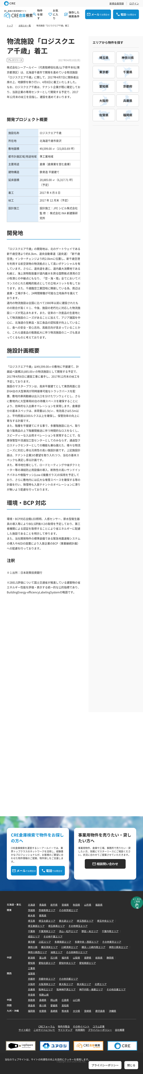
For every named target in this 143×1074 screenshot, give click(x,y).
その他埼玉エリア (78, 926)
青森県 (42, 904)
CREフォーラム (46, 1026)
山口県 (76, 1000)
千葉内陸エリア (110, 931)
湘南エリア (56, 952)
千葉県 (31, 931)
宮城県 (65, 904)
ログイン (134, 3)
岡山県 (54, 1000)
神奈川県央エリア (118, 947)
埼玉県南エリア (56, 926)
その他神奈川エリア (77, 952)
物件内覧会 (64, 1026)
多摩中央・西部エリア (87, 941)
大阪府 (31, 984)
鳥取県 (31, 1000)
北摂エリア (101, 984)
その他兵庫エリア (116, 989)
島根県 (42, 1000)
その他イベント (81, 1026)
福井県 (65, 957)
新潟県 (31, 957)
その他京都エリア (68, 978)
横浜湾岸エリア (49, 947)
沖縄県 (112, 1011)
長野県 (87, 957)
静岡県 (110, 957)
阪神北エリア (46, 989)
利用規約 (80, 1029)
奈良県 (31, 994)
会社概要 (119, 1029)
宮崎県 (87, 1011)
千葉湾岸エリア (47, 931)
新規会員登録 (116, 3)
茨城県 (31, 910)
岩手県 (54, 904)
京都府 (31, 978)
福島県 (98, 904)
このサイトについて (44, 1029)
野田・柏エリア (90, 931)
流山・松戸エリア (68, 931)
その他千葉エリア (52, 936)
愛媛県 (54, 1005)
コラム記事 (99, 1026)
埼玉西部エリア (85, 920)
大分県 (76, 1011)
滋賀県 (31, 973)
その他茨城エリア (68, 910)
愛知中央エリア (67, 963)
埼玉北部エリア (47, 920)
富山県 (42, 957)
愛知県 (31, 963)
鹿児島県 (100, 1011)
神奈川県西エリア (37, 952)
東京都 (31, 941)
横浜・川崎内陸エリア (93, 947)
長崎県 (54, 1011)
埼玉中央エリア (105, 920)
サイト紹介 (24, 1029)
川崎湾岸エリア (69, 947)
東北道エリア (66, 920)
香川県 (42, 1005)
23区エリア (45, 941)
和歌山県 (44, 994)
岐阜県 (98, 957)
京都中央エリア (47, 978)
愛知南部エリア (87, 963)
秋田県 (76, 904)
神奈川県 (32, 947)
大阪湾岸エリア (47, 984)
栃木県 (31, 915)
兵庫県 (31, 989)
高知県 (65, 1005)
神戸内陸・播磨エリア (91, 989)
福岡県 (31, 1011)
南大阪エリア (84, 984)
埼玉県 (31, 920)
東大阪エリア (66, 984)
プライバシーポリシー (100, 1029)
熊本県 (65, 1011)
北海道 (31, 904)
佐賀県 (42, 1011)
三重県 (31, 968)
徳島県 (31, 1005)
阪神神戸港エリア (66, 989)
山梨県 (76, 957)
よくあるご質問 (137, 900)
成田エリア (34, 936)
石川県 (54, 957)
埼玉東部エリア (36, 926)
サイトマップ (65, 1029)
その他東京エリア (111, 941)
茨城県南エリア (47, 910)
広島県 (65, 1000)
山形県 (87, 904)
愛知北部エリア (47, 963)
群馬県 (42, 915)
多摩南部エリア (62, 941)
